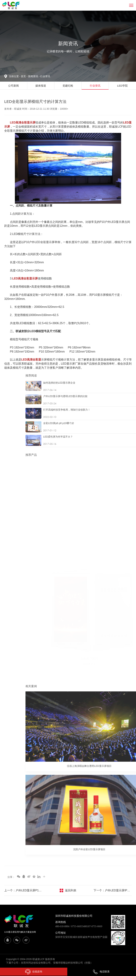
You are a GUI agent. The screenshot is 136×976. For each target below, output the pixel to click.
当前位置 (15, 76)
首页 (24, 76)
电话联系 (101, 971)
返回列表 (70, 890)
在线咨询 (33, 971)
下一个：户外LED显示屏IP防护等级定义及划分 (113, 890)
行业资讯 (45, 76)
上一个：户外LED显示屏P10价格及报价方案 (23, 890)
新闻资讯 (34, 76)
